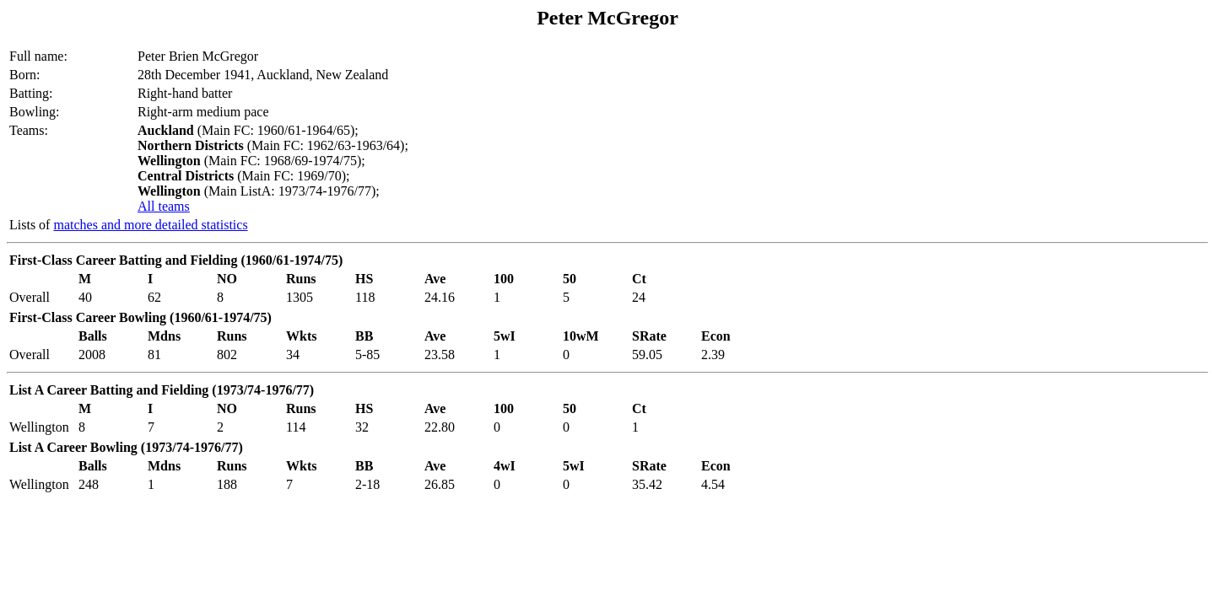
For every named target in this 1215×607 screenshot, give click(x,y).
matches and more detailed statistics (150, 225)
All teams (164, 206)
